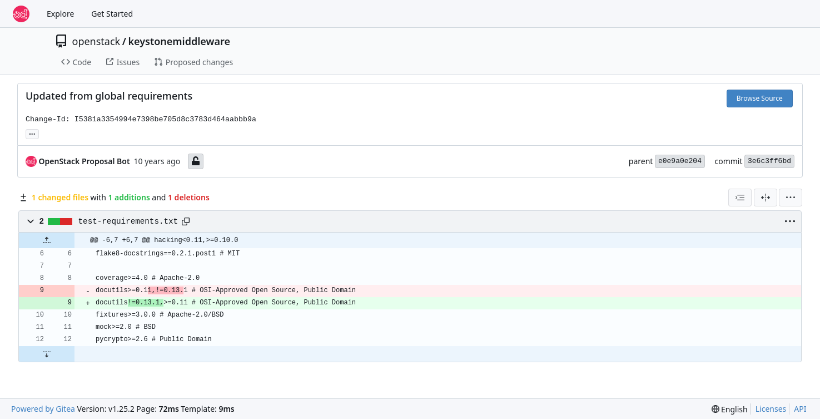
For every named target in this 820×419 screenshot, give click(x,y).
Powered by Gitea (43, 408)
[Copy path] (185, 221)
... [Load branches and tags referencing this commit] (32, 133)
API (800, 408)
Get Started (112, 13)
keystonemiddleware (179, 41)
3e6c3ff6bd (769, 161)
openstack (96, 41)
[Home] (21, 14)
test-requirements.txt (128, 221)
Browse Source (760, 98)
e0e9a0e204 (680, 161)
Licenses (771, 408)
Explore (60, 13)
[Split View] (765, 197)
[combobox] (740, 197)
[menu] (790, 197)
